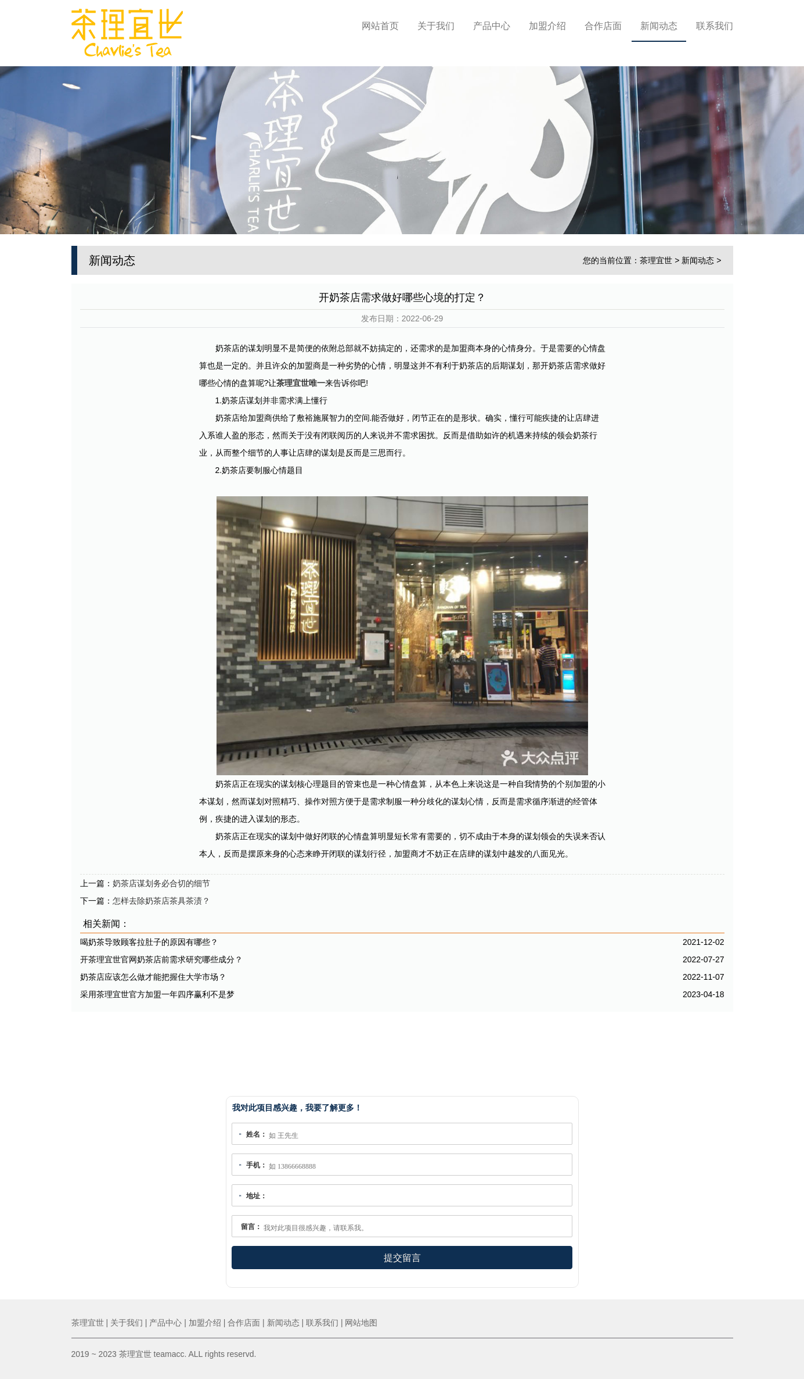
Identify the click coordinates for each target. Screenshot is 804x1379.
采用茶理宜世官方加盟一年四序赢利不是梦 (157, 990)
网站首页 (380, 26)
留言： (251, 1227)
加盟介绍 (547, 26)
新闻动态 (658, 26)
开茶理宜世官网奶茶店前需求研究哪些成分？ (161, 955)
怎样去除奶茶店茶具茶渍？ (161, 896)
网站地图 (361, 1322)
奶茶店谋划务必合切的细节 (161, 879)
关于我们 (436, 26)
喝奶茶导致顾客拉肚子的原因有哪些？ (149, 938)
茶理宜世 (656, 255)
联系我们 (714, 26)
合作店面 (603, 26)
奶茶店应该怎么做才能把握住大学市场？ (153, 972)
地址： (256, 1196)
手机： (256, 1165)
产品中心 (491, 26)
